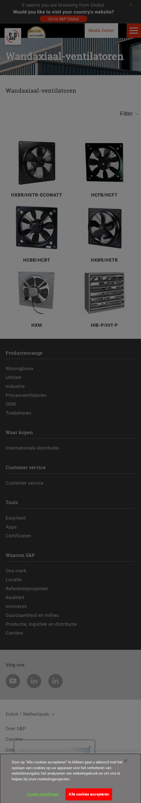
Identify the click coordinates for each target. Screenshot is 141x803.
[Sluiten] (125, 765)
